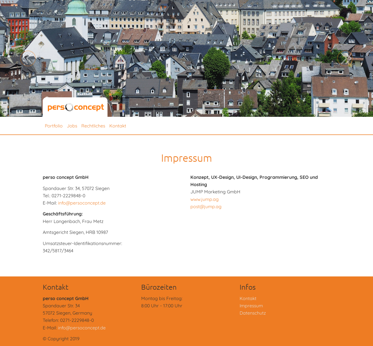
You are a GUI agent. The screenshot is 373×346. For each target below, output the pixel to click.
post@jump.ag (205, 206)
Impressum (251, 305)
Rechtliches (93, 125)
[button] (28, 58)
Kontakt (117, 125)
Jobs (72, 125)
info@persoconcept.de (82, 203)
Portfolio (54, 125)
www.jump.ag (204, 199)
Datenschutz (253, 313)
